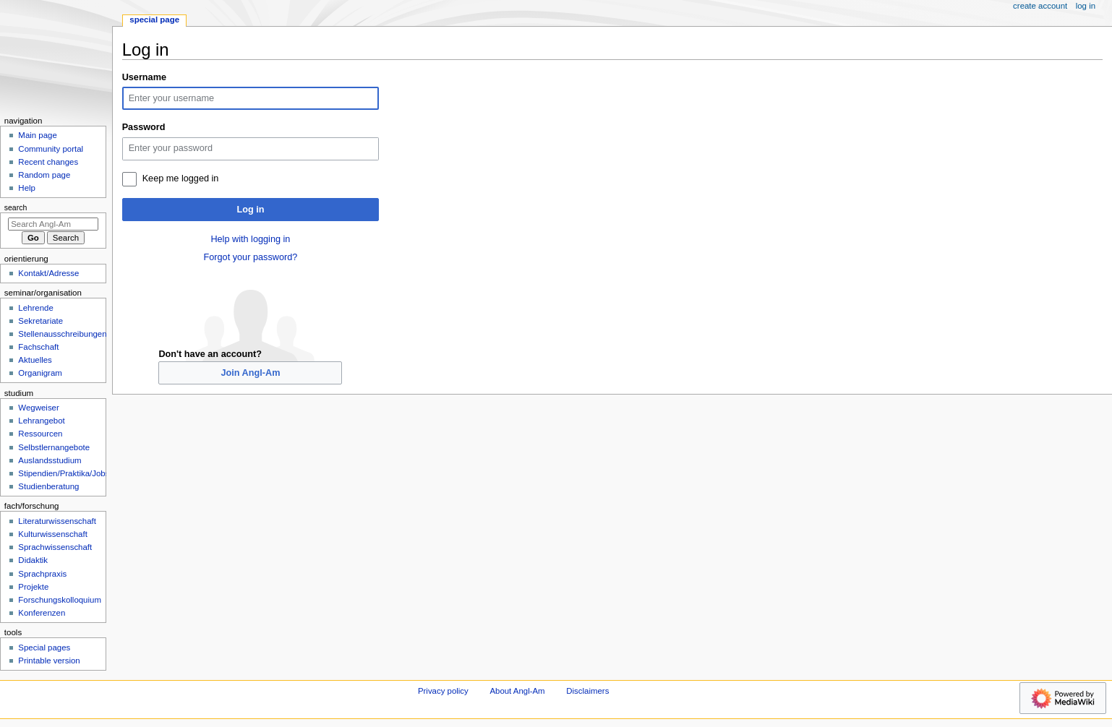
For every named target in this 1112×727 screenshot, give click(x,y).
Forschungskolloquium (59, 599)
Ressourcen (40, 433)
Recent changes (48, 162)
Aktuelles (34, 360)
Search (15, 207)
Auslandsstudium (49, 460)
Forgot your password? (251, 257)
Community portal (50, 149)
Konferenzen (41, 612)
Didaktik (33, 560)
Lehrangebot (41, 420)
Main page (37, 135)
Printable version (49, 660)
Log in (250, 210)
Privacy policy (443, 691)
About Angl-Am (516, 691)
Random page (44, 175)
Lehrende (35, 308)
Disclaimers (587, 691)
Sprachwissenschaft (55, 547)
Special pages (44, 647)
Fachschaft (38, 347)
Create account (1040, 5)
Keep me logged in (180, 178)
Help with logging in (250, 239)
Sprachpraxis (42, 573)
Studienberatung (48, 486)
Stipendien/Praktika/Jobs (63, 473)
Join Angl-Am (250, 373)
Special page (154, 19)
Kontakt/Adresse (48, 273)
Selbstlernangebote (54, 447)
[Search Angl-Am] (53, 224)
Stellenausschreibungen (62, 334)
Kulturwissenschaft (52, 534)
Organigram (39, 373)
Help (26, 188)
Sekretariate (40, 321)
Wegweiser (38, 407)
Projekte (33, 586)
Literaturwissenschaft (57, 521)
